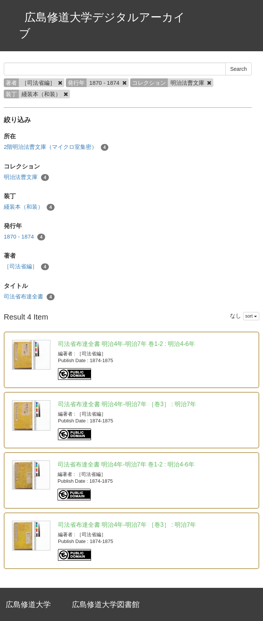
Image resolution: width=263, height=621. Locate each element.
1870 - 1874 (24, 236)
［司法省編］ (26, 266)
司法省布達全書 (29, 296)
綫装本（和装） (29, 207)
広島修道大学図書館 (106, 604)
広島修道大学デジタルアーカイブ (102, 25)
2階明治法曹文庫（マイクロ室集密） (56, 147)
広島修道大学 (28, 604)
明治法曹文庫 (26, 177)
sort (251, 316)
